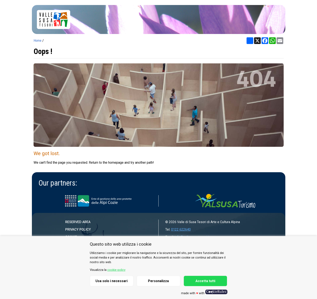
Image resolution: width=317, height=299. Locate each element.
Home (37, 41)
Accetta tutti (205, 281)
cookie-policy (116, 270)
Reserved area (77, 222)
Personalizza (158, 281)
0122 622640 (181, 229)
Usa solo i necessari (111, 281)
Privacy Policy (78, 229)
